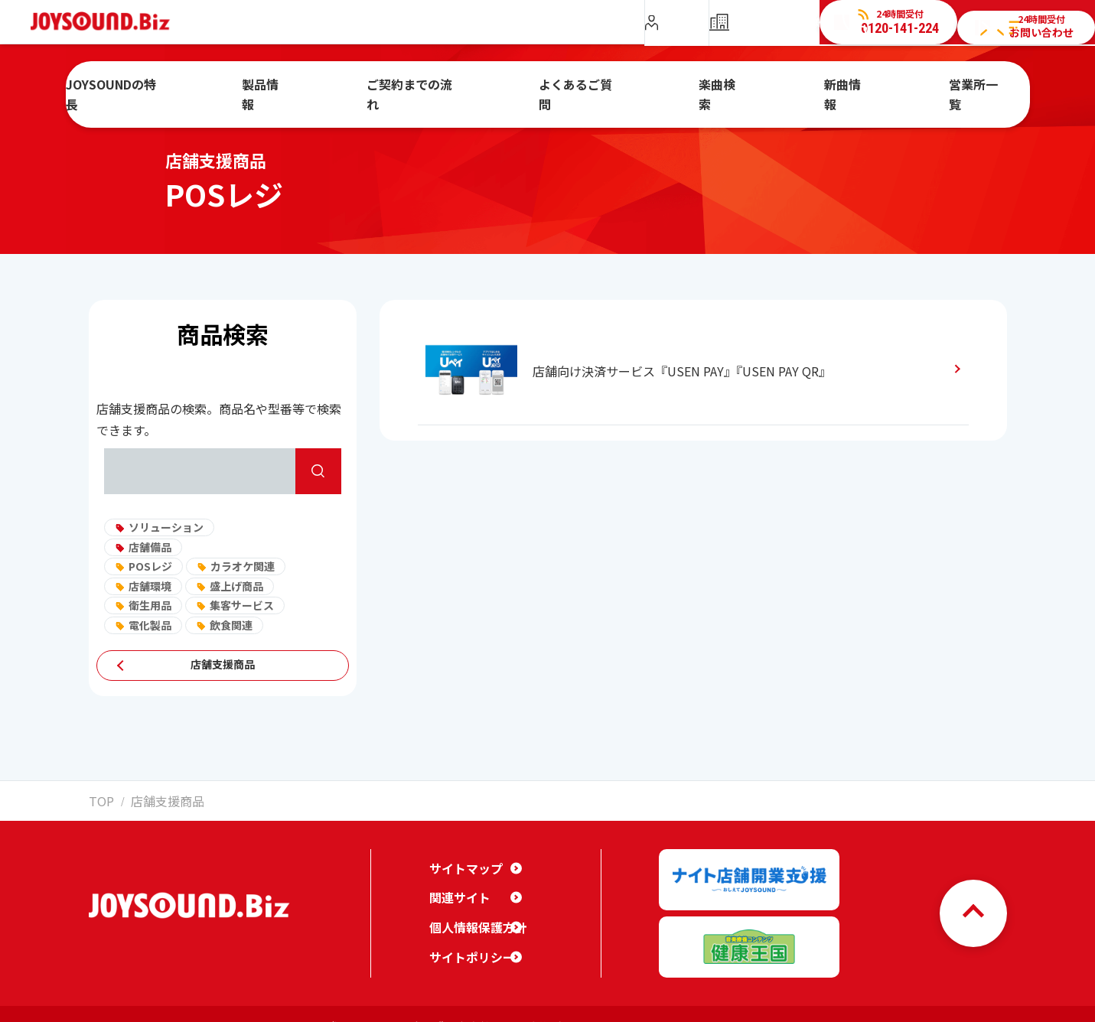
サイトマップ (461, 856)
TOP (98, 799)
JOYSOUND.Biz (108, 21)
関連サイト (456, 885)
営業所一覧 (905, 86)
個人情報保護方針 (472, 915)
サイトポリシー (466, 944)
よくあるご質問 (587, 86)
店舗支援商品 (223, 665)
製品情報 (331, 86)
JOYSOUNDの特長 (208, 86)
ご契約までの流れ (451, 86)
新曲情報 (801, 86)
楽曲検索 (702, 86)
